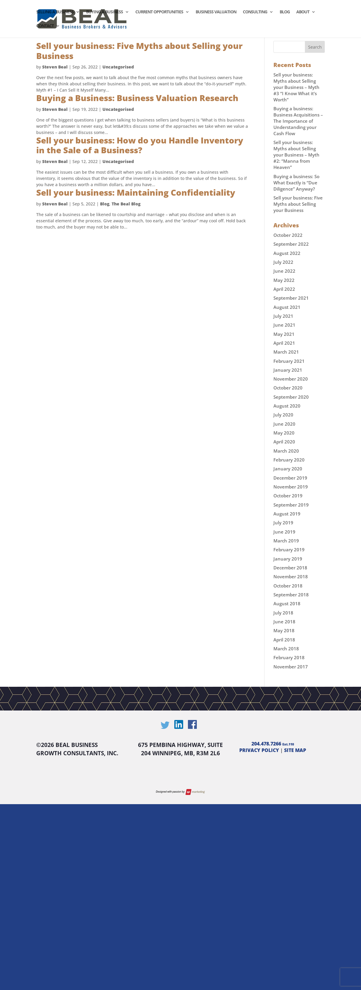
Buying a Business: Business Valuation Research (137, 97)
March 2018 (286, 649)
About (302, 12)
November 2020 (290, 379)
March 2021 (286, 352)
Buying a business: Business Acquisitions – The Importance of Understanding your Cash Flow (298, 121)
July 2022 (283, 262)
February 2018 (289, 657)
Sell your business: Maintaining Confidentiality (135, 192)
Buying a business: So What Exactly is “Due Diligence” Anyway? (296, 182)
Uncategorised (118, 67)
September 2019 (291, 505)
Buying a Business (104, 12)
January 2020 (287, 469)
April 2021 (284, 343)
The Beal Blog (126, 204)
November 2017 (290, 667)
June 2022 (284, 271)
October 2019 (288, 496)
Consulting (255, 12)
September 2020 (291, 397)
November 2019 (290, 487)
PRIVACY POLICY (259, 750)
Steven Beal (55, 67)
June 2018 (284, 622)
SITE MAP (295, 750)
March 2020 (286, 451)
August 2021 (286, 307)
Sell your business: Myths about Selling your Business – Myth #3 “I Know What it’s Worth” (296, 87)
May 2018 (283, 630)
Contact (45, 26)
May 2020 (283, 433)
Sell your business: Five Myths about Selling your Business (139, 50)
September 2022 (291, 244)
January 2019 (287, 559)
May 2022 (283, 280)
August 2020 (286, 406)
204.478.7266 (272, 743)
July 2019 (283, 523)
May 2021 (283, 334)
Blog (285, 12)
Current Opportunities (159, 12)
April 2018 (284, 640)
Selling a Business (55, 12)
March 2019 (286, 541)
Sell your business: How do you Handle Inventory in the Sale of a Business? (139, 145)
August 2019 (286, 514)
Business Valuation (216, 12)
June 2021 (284, 325)
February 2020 (289, 460)
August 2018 (286, 603)
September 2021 (291, 298)
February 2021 (289, 361)
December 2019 (290, 478)
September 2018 (291, 595)
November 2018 (290, 576)
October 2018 (288, 586)
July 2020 (283, 415)
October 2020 (288, 388)
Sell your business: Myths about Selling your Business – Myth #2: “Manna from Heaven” (296, 154)
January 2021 (287, 370)
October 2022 (288, 235)
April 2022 (284, 289)
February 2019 (289, 550)
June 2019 (284, 532)
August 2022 (286, 253)
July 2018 (283, 613)
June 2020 (284, 424)
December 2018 (290, 568)
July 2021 (283, 316)
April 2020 (284, 442)
